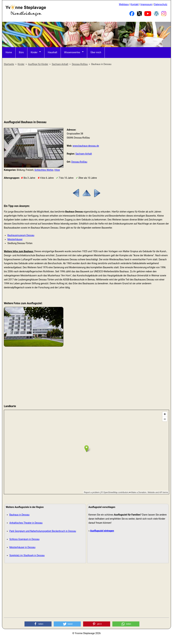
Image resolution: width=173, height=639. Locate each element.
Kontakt (135, 4)
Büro (21, 52)
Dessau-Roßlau (79, 161)
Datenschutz (160, 4)
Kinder (34, 52)
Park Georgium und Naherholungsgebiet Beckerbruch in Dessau (42, 531)
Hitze (57, 170)
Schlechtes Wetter (43, 170)
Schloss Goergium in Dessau (24, 539)
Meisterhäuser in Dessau (22, 547)
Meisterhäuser (14, 239)
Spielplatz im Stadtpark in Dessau (27, 555)
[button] (38, 624)
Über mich (96, 52)
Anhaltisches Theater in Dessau (26, 522)
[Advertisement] (86, 93)
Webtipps (124, 4)
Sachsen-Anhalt (83, 153)
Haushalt (52, 52)
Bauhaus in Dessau (19, 514)
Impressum (146, 4)
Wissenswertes (72, 52)
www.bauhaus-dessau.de (86, 145)
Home (9, 52)
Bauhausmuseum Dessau (20, 235)
